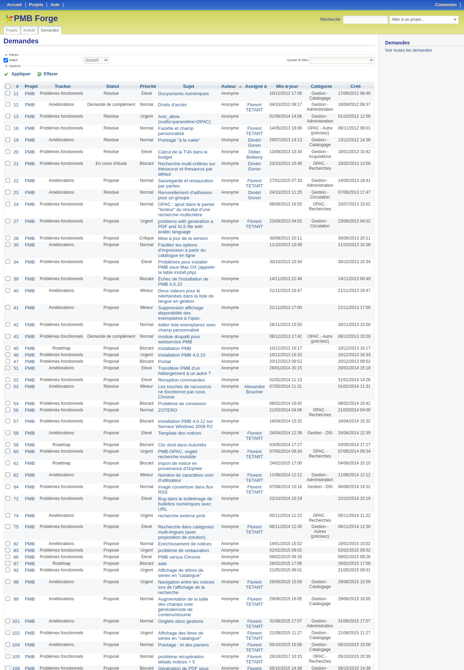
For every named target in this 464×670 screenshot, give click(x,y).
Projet (30, 85)
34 (15, 246)
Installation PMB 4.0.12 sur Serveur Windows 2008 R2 (181, 395)
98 (15, 539)
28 (15, 229)
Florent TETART (253, 106)
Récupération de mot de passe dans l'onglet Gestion (184, 625)
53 (15, 364)
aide (160, 522)
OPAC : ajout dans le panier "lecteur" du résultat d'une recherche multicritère (182, 202)
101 (15, 566)
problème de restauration (179, 510)
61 (15, 432)
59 (15, 414)
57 (15, 392)
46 (15, 334)
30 (15, 235)
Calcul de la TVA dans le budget (185, 148)
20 (15, 148)
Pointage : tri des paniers (179, 589)
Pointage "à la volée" (175, 137)
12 (15, 103)
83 (15, 510)
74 (15, 476)
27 (15, 213)
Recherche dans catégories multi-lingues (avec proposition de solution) (184, 492)
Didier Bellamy (253, 151)
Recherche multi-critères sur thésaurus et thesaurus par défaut (182, 164)
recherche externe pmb (177, 476)
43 (15, 317)
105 (15, 600)
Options (15, 66)
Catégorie (320, 85)
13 (15, 114)
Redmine (214, 666)
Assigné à (254, 85)
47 (15, 340)
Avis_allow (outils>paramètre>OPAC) (180, 117)
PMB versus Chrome (175, 516)
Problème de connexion (178, 375)
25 (125, 646)
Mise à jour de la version (178, 229)
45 (15, 328)
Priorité (146, 85)
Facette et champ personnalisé (184, 126)
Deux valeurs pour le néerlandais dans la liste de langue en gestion (181, 278)
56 (15, 381)
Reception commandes (177, 357)
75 (15, 487)
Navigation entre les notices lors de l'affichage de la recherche (185, 542)
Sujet (188, 85)
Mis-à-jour (285, 85)
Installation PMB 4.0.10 (177, 334)
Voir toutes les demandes (408, 50)
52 (15, 357)
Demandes (50, 30)
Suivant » (73, 646)
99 (15, 550)
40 (15, 273)
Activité (29, 30)
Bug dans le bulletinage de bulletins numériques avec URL (185, 468)
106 (15, 611)
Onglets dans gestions (177, 566)
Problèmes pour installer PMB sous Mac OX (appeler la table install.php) (184, 251)
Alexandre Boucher (252, 366)
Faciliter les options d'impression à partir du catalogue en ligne (186, 238)
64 (15, 454)
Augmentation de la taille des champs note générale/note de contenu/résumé (184, 555)
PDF (371, 656)
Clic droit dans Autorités (178, 414)
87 (15, 522)
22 (15, 175)
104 (15, 589)
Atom (349, 656)
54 (15, 375)
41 (15, 289)
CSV (360, 656)
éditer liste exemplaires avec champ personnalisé (182, 308)
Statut (13, 60)
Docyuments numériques (179, 92)
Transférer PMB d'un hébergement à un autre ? (180, 349)
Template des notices (175, 403)
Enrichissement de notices (180, 503)
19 (15, 137)
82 (15, 503)
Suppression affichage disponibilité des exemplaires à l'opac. (184, 294)
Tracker (61, 85)
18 (15, 126)
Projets (12, 30)
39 (15, 262)
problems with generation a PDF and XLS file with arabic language (186, 218)
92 (15, 528)
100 (138, 646)
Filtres (13, 55)
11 (15, 92)
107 (15, 622)
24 (15, 197)
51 (15, 346)
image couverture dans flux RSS (186, 454)
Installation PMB (171, 328)
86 (15, 516)
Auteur (228, 85)
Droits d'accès (169, 103)
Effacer (42, 74)
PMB (28, 92)
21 (15, 159)
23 (15, 186)
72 (15, 465)
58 (15, 403)
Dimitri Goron (253, 139)
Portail (162, 340)
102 (15, 578)
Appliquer (18, 74)
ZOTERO (165, 381)
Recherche (330, 19)
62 (15, 443)
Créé (355, 85)
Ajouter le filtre (299, 60)
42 (15, 305)
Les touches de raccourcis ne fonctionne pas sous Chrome (183, 366)
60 (15, 421)
